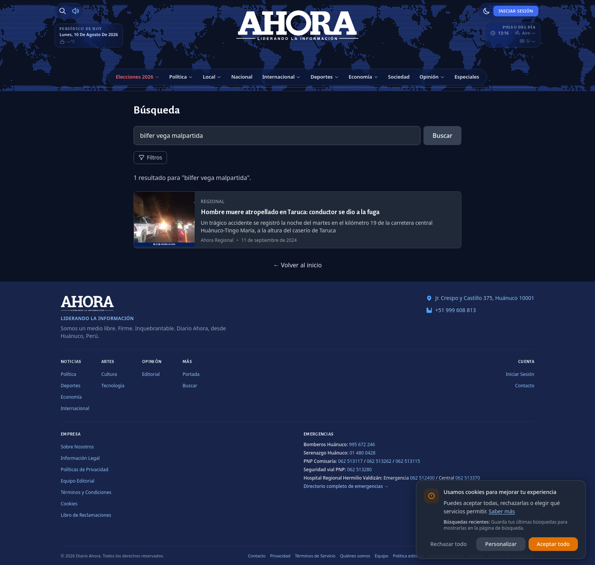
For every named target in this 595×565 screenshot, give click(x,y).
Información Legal (80, 458)
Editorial (151, 374)
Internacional (278, 76)
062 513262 (379, 461)
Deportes (321, 76)
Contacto (524, 385)
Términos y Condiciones (86, 492)
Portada (191, 374)
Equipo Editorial (77, 481)
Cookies (69, 503)
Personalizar (501, 544)
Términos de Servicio (315, 556)
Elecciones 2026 (134, 76)
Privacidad (280, 556)
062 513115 (407, 461)
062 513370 (467, 478)
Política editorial (409, 556)
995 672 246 (362, 444)
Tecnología (112, 385)
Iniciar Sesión (516, 11)
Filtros (150, 157)
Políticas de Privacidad (84, 469)
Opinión (428, 76)
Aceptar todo (553, 544)
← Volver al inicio (297, 265)
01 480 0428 (362, 453)
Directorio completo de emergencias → (346, 486)
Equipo (382, 556)
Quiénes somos (355, 556)
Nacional (241, 76)
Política (178, 76)
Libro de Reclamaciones (86, 515)
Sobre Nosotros (77, 446)
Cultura (109, 374)
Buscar (442, 135)
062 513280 (359, 469)
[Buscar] (63, 11)
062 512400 (422, 478)
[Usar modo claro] (486, 11)
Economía (360, 76)
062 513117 (350, 461)
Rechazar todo (448, 544)
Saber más (502, 511)
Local (209, 76)
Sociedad (399, 76)
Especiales (467, 76)
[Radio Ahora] (75, 11)
